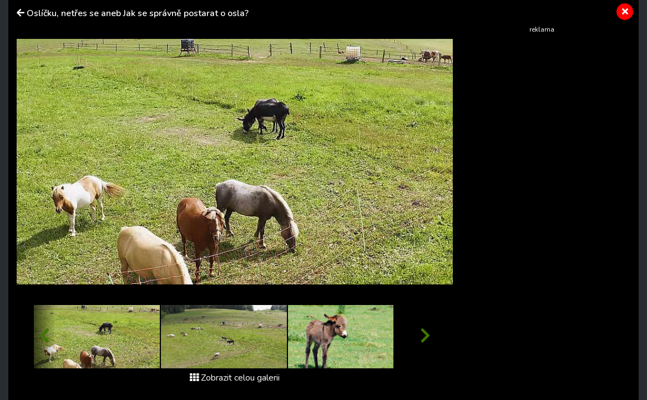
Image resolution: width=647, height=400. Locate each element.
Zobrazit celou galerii (235, 378)
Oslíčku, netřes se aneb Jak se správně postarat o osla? (138, 13)
